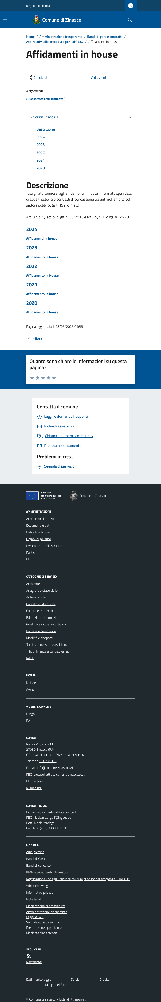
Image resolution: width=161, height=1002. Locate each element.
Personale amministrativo (44, 545)
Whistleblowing (37, 885)
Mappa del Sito (55, 984)
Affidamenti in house (41, 238)
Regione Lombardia (38, 5)
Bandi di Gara (35, 858)
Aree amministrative (40, 518)
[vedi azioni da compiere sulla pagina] (95, 77)
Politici (30, 552)
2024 (31, 229)
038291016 (48, 760)
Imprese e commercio (41, 631)
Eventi (30, 720)
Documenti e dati (38, 525)
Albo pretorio (35, 851)
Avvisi (30, 689)
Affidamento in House (42, 275)
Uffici (29, 559)
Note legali (33, 899)
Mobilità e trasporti (39, 637)
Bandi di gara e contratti (104, 36)
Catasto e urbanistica (41, 603)
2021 (31, 284)
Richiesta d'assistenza (41, 932)
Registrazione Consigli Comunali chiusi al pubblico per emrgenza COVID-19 (78, 878)
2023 (31, 247)
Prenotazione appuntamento (46, 927)
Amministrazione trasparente (60, 36)
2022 (31, 266)
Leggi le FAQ (35, 916)
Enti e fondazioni (38, 532)
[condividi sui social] (37, 77)
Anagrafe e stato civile (42, 590)
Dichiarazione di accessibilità (45, 905)
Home (30, 36)
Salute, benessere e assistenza (47, 644)
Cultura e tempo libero (41, 610)
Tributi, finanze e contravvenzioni (49, 651)
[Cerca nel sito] (128, 20)
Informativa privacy (39, 892)
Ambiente (33, 583)
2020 (31, 303)
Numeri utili (34, 787)
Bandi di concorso (38, 865)
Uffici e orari (34, 781)
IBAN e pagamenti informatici (47, 872)
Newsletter (34, 961)
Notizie (31, 682)
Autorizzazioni (36, 597)
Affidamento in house (42, 257)
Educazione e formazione (43, 617)
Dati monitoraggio (38, 979)
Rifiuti (30, 658)
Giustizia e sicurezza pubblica (46, 624)
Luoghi (30, 713)
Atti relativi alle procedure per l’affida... (55, 41)
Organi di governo (38, 538)
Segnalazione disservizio (43, 922)
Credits (105, 979)
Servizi (75, 979)
